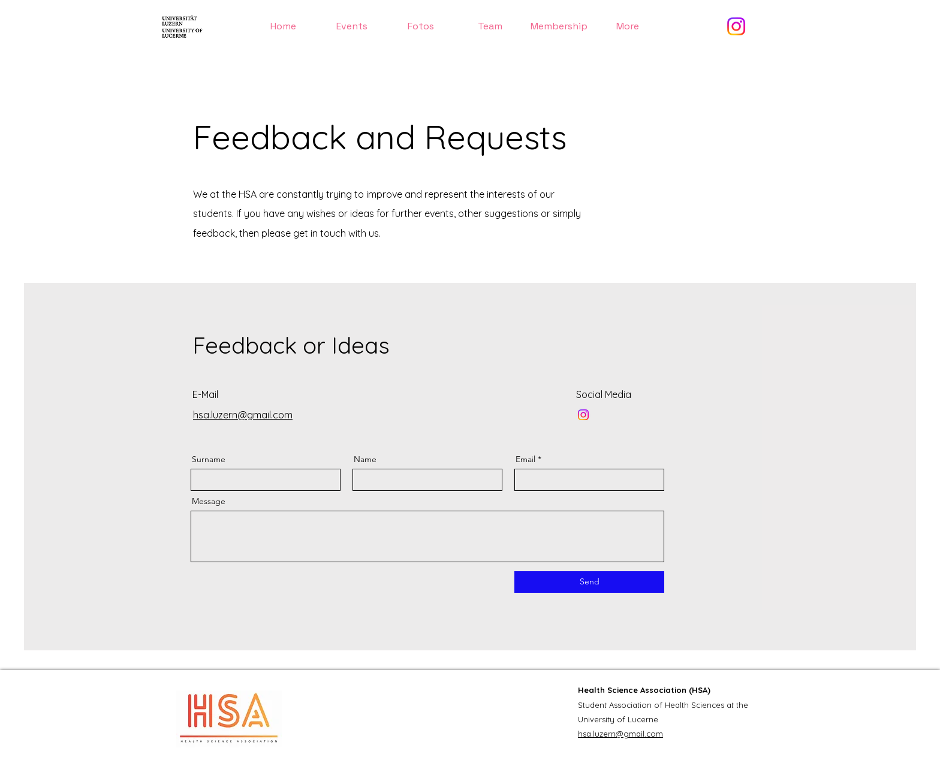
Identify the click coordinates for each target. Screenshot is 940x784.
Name (365, 459)
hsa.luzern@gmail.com (620, 733)
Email (525, 459)
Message (208, 501)
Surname (208, 459)
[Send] (589, 582)
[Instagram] (736, 26)
